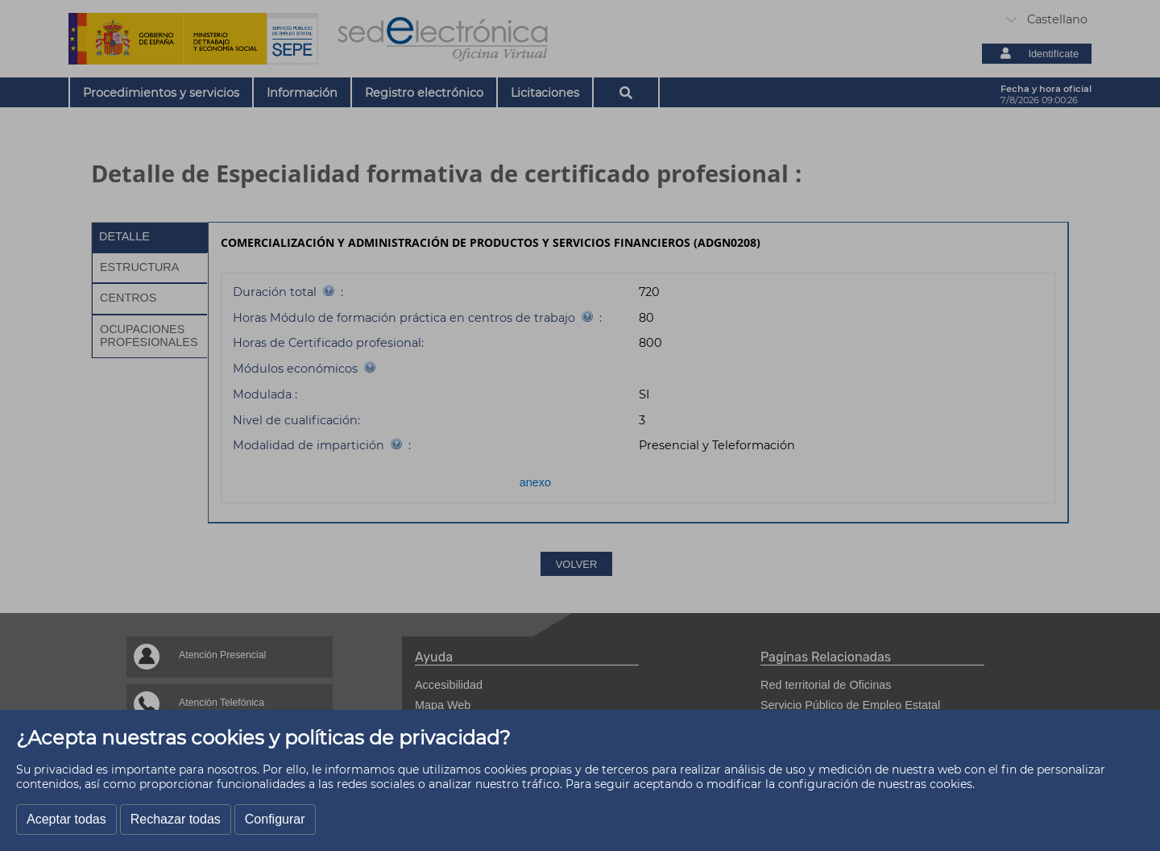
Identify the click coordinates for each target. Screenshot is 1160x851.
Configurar (275, 819)
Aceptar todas (66, 819)
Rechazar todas (175, 819)
